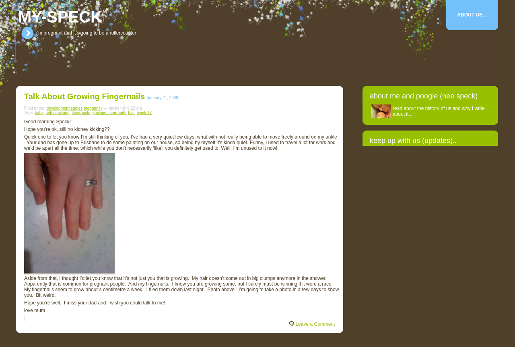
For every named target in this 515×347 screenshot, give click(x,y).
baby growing (57, 112)
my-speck (60, 17)
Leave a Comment (315, 324)
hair (131, 112)
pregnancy (93, 108)
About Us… (472, 15)
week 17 (144, 112)
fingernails (81, 112)
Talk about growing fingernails (84, 96)
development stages (65, 108)
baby (39, 112)
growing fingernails (109, 112)
